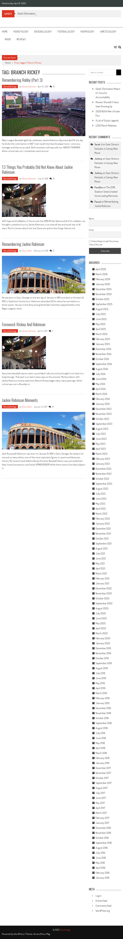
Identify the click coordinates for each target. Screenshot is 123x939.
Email (91, 229)
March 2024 (101, 393)
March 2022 (101, 513)
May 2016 (100, 862)
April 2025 (101, 329)
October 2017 (102, 778)
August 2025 (102, 309)
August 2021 (102, 548)
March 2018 (101, 753)
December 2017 (103, 768)
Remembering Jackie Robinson (23, 244)
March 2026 (102, 274)
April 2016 (100, 867)
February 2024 (103, 398)
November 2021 (103, 533)
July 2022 (101, 493)
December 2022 (103, 468)
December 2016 (103, 827)
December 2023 (103, 408)
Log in (98, 895)
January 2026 (103, 284)
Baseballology (43, 31)
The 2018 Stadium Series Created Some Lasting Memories (106, 191)
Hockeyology (21, 31)
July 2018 (100, 733)
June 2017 (101, 798)
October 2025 (102, 299)
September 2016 (104, 842)
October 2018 (102, 718)
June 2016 (101, 857)
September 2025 (104, 304)
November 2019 (103, 653)
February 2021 (102, 578)
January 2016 (102, 877)
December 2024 (103, 349)
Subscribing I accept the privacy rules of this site (104, 243)
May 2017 (100, 802)
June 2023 (101, 438)
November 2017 (103, 773)
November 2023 (104, 413)
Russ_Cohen (27, 250)
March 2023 (101, 453)
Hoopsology (87, 31)
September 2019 (104, 663)
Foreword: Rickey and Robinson (23, 324)
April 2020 (101, 628)
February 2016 (103, 872)
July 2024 (100, 374)
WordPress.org (103, 910)
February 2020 (103, 638)
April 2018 (100, 748)
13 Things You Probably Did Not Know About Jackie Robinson (37, 169)
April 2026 (101, 269)
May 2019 (100, 683)
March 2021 (101, 573)
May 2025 (100, 324)
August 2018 (102, 728)
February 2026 (103, 279)
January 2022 (103, 523)
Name (91, 218)
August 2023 (102, 428)
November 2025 (104, 294)
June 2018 (101, 738)
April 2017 (100, 807)
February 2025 (103, 339)
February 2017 (102, 817)
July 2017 (100, 793)
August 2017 (102, 788)
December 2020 (104, 588)
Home (5, 31)
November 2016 (103, 832)
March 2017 (101, 812)
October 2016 (102, 837)
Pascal (97, 201)
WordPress (19, 933)
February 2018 (103, 758)
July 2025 (101, 314)
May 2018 (100, 743)
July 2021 (100, 553)
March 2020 (102, 633)
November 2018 (103, 713)
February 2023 (103, 458)
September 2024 (104, 364)
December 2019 (103, 648)
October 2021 (102, 538)
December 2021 (103, 528)
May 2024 (100, 384)
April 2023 (101, 448)
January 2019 (102, 703)
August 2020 (102, 608)
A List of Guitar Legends (107, 120)
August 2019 (102, 668)
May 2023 (100, 443)
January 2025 (103, 344)
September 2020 (104, 603)
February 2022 (103, 518)
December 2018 (103, 708)
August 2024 (102, 369)
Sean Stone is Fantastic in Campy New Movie (106, 148)
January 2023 (103, 463)
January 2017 (102, 822)
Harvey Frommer (29, 86)
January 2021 (102, 583)
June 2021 (101, 558)
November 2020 (104, 593)
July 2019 (100, 673)
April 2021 (100, 568)
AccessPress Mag (41, 933)
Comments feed (103, 905)
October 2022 (102, 478)
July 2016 (100, 852)
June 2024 (101, 379)
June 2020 (101, 618)
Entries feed (101, 900)
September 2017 (104, 783)
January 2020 (103, 643)
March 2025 (101, 334)
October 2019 (102, 658)
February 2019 (103, 698)
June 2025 (101, 319)
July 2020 (101, 613)
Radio (8, 39)
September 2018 (104, 723)
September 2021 (104, 543)
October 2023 (102, 418)
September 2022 (104, 483)
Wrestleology (108, 31)
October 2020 (102, 598)
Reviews (21, 39)
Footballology (66, 31)
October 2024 (102, 359)
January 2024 (103, 403)
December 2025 (103, 289)
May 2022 (100, 503)
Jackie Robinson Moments (20, 400)
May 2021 (100, 563)
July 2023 (101, 433)
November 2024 (103, 354)
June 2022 (101, 498)
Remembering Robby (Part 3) (22, 80)
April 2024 (101, 388)
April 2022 (101, 508)
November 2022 (104, 473)
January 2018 (102, 763)
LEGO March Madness (106, 125)
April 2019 (100, 688)
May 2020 (101, 623)
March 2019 (101, 693)
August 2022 (102, 488)
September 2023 (104, 423)
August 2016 (102, 847)
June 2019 (101, 678)
